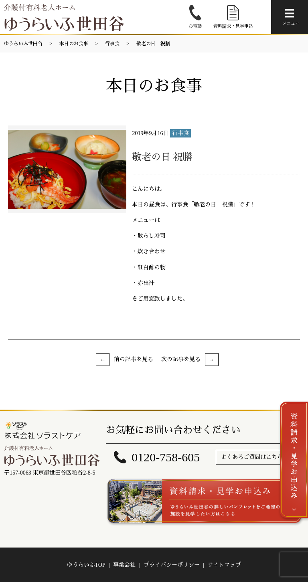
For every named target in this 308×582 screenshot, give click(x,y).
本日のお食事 (73, 43)
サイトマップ (224, 565)
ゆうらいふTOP (86, 565)
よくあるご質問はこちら (252, 457)
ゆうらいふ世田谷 (23, 43)
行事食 (112, 43)
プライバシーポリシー (172, 565)
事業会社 (124, 565)
